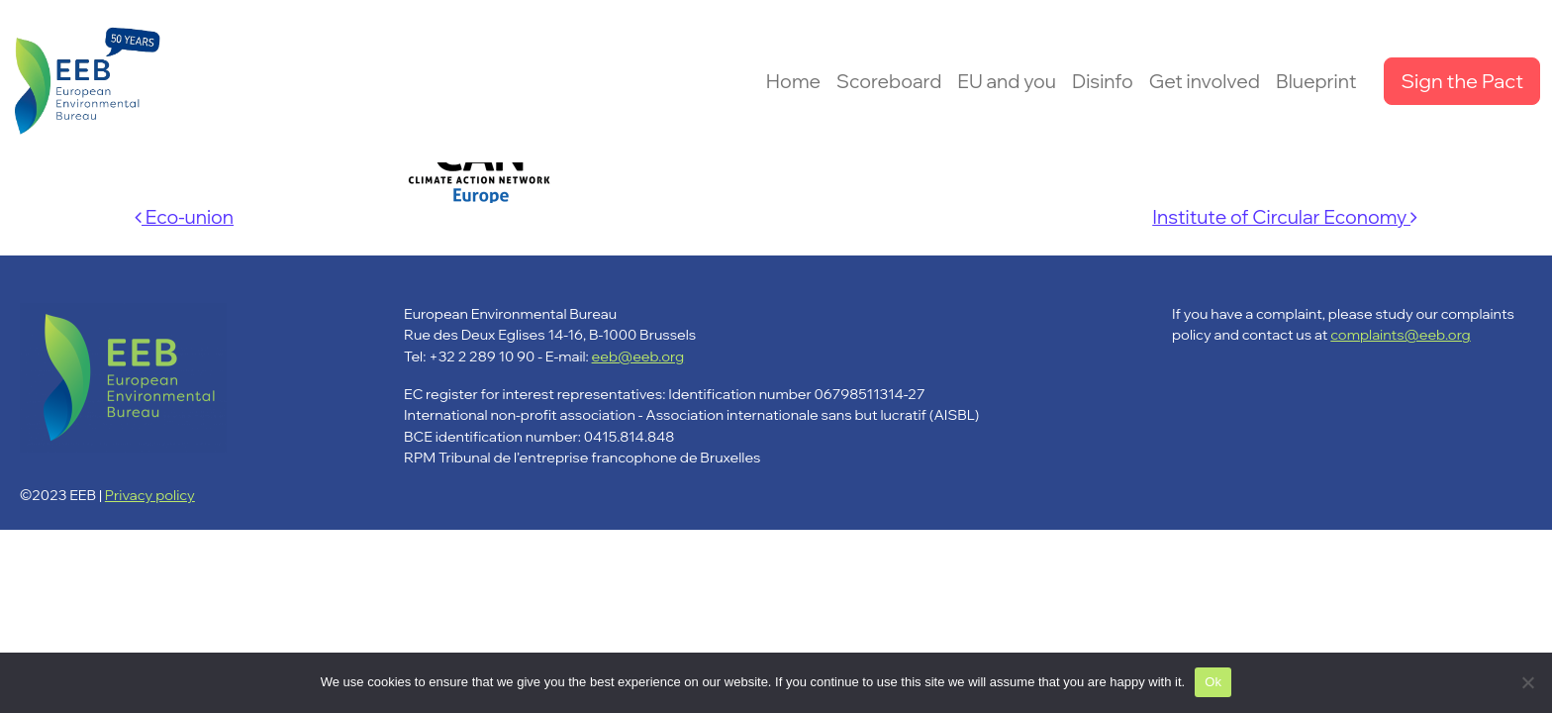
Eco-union (184, 217)
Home (793, 81)
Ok (1213, 681)
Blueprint (1316, 81)
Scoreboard (888, 81)
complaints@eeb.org (1400, 334)
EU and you (1006, 81)
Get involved (1204, 81)
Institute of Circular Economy (1284, 217)
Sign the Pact (1462, 80)
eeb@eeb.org (638, 356)
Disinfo (1102, 81)
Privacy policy (150, 494)
